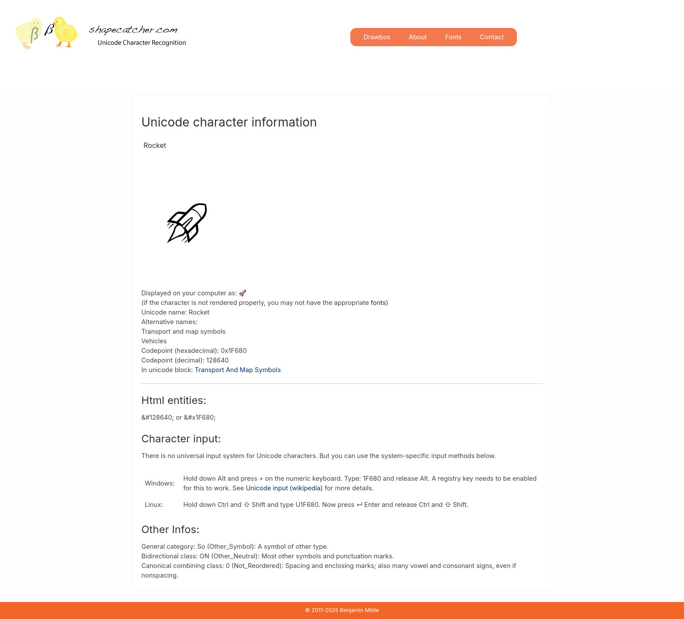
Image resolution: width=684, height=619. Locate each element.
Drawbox (376, 37)
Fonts (453, 37)
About (418, 37)
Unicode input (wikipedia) (284, 488)
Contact (491, 37)
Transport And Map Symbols (237, 370)
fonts (378, 303)
